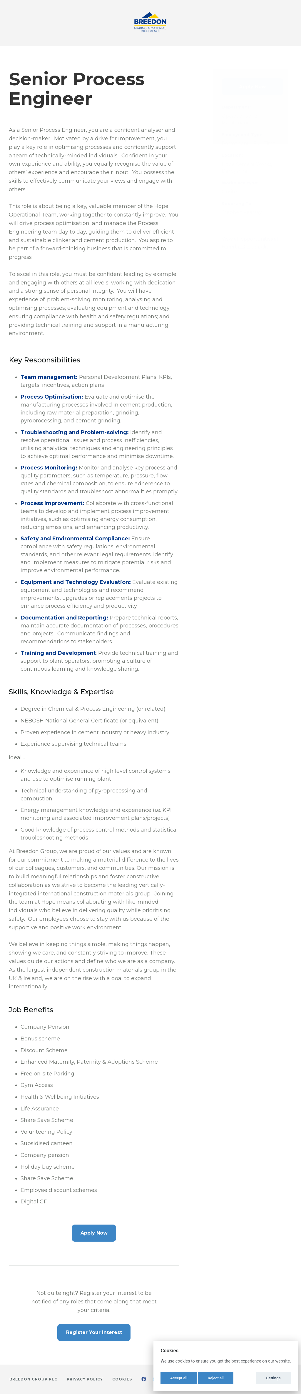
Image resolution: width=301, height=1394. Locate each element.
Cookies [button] (122, 1379)
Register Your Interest (94, 1332)
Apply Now (94, 1233)
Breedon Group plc (33, 1379)
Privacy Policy (85, 1379)
